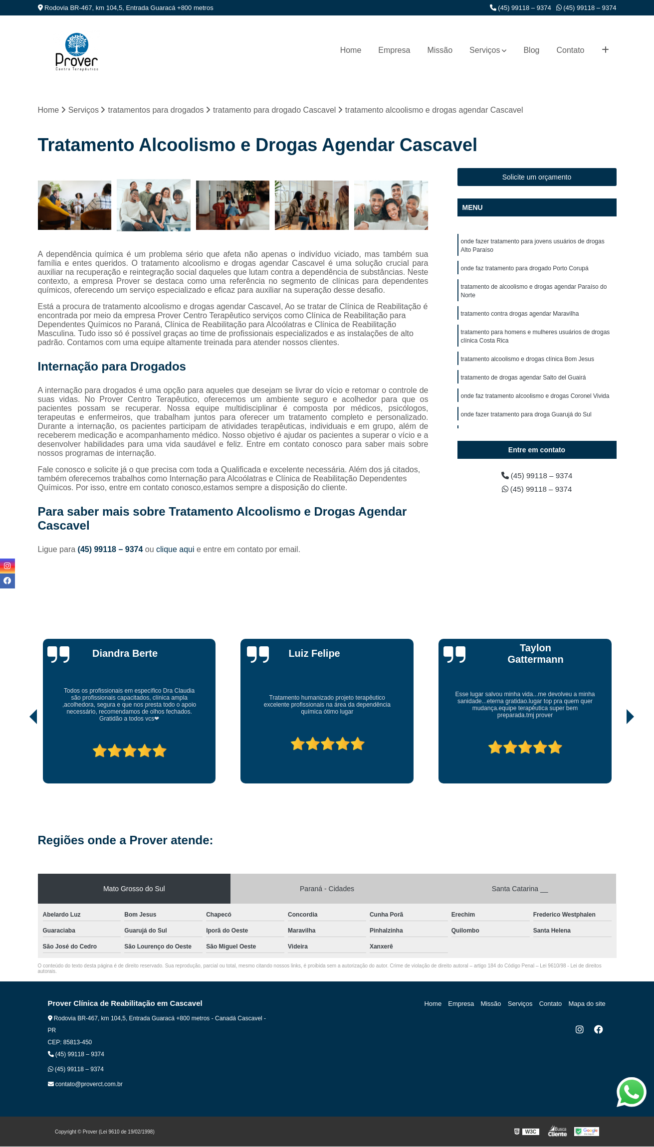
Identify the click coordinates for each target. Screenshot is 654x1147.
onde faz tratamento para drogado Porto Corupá (525, 269)
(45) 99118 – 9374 (520, 7)
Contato (570, 50)
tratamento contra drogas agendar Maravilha (520, 316)
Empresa (394, 50)
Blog (531, 50)
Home (351, 50)
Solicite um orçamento (537, 178)
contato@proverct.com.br (85, 1084)
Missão (439, 50)
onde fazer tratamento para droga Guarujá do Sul (526, 420)
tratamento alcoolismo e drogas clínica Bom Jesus (527, 363)
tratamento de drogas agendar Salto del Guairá (523, 382)
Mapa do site (587, 1004)
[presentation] (19, 755)
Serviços (484, 50)
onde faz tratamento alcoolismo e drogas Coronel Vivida (535, 401)
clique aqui (175, 550)
